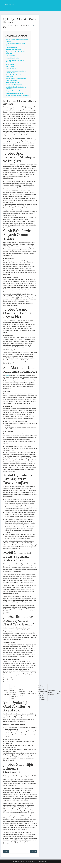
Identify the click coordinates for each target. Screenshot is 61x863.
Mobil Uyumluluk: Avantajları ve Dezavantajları (16, 71)
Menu (3, 3)
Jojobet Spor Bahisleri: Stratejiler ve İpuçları (17, 40)
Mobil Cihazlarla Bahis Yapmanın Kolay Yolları (16, 75)
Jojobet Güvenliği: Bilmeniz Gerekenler (17, 95)
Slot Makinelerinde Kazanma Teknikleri (15, 61)
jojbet (7, 375)
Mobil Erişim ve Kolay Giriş (14, 93)
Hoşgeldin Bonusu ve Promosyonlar (17, 91)
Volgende (33, 851)
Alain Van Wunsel (9, 26)
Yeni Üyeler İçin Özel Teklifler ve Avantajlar (16, 87)
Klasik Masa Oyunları (12, 58)
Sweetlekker (10, 5)
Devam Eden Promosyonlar (14, 85)
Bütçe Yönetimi (10, 66)
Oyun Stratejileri (11, 69)
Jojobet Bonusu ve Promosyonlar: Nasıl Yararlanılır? (16, 79)
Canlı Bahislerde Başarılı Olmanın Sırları (16, 44)
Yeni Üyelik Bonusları (12, 82)
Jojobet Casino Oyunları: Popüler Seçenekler (16, 52)
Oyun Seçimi (10, 64)
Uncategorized (31, 26)
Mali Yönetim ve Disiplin (13, 49)
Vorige (6, 851)
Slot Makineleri (10, 55)
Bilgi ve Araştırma (11, 47)
